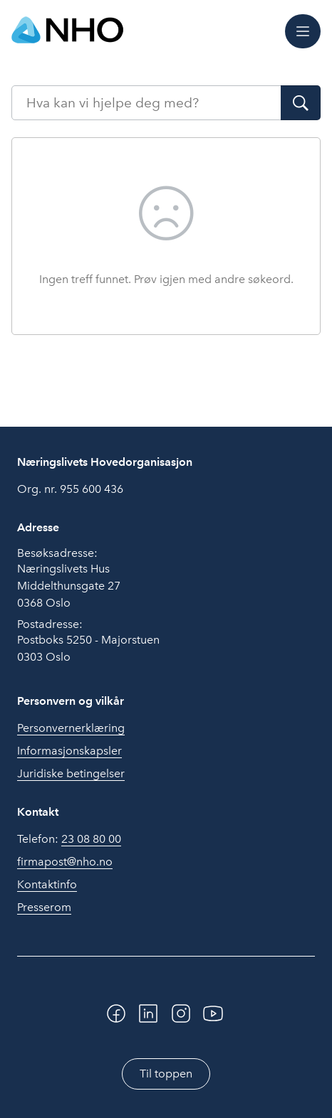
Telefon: (69, 839)
